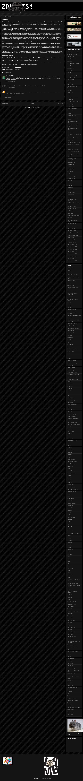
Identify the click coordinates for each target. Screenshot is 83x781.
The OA (69, 656)
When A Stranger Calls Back (73, 707)
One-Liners (69, 190)
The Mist (69, 649)
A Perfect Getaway (71, 280)
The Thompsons (71, 673)
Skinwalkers (70, 568)
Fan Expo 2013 (70, 111)
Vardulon (7, 90)
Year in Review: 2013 (72, 253)
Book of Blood (70, 332)
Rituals (69, 535)
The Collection (70, 613)
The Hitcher (70, 639)
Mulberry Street (70, 484)
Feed (68, 395)
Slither (68, 572)
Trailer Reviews (70, 237)
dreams (7, 69)
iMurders (69, 436)
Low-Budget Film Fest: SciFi (73, 154)
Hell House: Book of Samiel (73, 424)
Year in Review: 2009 (72, 244)
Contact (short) (70, 351)
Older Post (60, 103)
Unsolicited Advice (71, 242)
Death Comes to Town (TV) (73, 376)
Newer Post (5, 103)
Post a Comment (7, 97)
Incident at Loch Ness (72, 440)
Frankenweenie (70, 397)
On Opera (69, 180)
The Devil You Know (71, 223)
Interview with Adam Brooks (73, 142)
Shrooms (69, 558)
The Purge (69, 661)
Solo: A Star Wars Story (72, 583)
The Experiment (71, 625)
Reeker (69, 528)
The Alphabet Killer (71, 604)
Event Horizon (70, 390)
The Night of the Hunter (72, 651)
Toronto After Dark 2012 (72, 235)
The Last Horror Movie (72, 647)
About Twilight (70, 79)
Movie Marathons (71, 162)
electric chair (11, 69)
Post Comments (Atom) (35, 107)
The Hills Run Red (71, 636)
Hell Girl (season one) (72, 422)
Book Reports (70, 99)
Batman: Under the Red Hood (74, 315)
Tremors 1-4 (70, 683)
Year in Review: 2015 (72, 258)
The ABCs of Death (71, 601)
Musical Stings (70, 164)
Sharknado (69, 554)
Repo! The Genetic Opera (73, 533)
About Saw (69, 70)
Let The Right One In (72, 461)
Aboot (11, 12)
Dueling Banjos (70, 106)
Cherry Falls (70, 346)
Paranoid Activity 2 (71, 503)
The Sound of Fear (71, 230)
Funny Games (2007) (72, 404)
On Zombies (70, 187)
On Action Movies (71, 166)
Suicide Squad (70, 594)
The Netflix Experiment (72, 226)
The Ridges (70, 665)
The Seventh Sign (71, 667)
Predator (69, 514)
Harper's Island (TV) (71, 416)
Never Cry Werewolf (71, 491)
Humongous (70, 429)
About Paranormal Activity (73, 63)
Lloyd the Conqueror (71, 463)
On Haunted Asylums (72, 176)
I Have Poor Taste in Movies (73, 137)
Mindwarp (69, 475)
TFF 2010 (69, 217)
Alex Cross (69, 283)
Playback (69, 510)
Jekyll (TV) (69, 447)
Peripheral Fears (71, 192)
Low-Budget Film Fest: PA (73, 151)
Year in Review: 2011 (72, 249)
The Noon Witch (71, 228)
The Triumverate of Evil (72, 232)
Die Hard (69, 381)
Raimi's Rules (70, 194)
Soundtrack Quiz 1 (71, 206)
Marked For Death (71, 470)
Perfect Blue (70, 505)
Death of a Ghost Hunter (72, 379)
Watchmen (69, 702)
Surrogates (69, 597)
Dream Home (70, 383)
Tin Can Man (70, 680)
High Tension (70, 426)
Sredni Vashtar (70, 210)
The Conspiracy (70, 615)
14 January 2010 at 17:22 (11, 94)
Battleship (69, 317)
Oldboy (69, 494)
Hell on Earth (70, 132)
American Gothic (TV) (72, 291)
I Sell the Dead (70, 431)
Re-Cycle (69, 521)
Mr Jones (69, 482)
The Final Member (71, 627)
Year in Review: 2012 (72, 251)
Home (5, 12)
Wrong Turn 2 (70, 712)
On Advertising (70, 169)
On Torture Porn (71, 183)
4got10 (69, 270)
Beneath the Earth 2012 (72, 97)
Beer (68, 94)
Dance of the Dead (71, 360)
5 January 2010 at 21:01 (10, 81)
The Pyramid (70, 663)
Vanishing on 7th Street (72, 700)
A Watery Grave (70, 56)
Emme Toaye (8, 75)
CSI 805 (69, 358)
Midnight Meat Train (71, 473)
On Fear (69, 173)
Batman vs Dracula (71, 309)
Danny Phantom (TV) (72, 363)
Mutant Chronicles (71, 487)
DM (6, 84)
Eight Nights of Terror (72, 108)
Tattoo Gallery (70, 213)
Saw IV (69, 551)
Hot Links (28, 12)
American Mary (70, 296)
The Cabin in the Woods (72, 611)
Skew (68, 565)
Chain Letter (70, 344)
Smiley (68, 577)
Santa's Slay (70, 549)
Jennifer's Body (70, 449)
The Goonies (70, 634)
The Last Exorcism (71, 644)
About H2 (69, 61)
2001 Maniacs (70, 267)
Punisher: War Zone (71, 517)
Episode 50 (69, 388)
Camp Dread (70, 337)
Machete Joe (70, 466)
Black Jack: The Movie (72, 325)
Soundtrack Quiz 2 (71, 208)
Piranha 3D (69, 507)
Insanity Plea (70, 140)
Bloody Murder (70, 330)
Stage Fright (70, 589)
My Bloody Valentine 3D (72, 489)
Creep (68, 353)
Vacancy (69, 695)
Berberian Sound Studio (72, 323)
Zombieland (70, 714)
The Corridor (70, 618)
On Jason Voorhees (71, 178)
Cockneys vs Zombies (72, 349)
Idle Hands (69, 433)
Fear (68, 393)
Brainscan (69, 335)
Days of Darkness (71, 367)
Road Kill (69, 538)
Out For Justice (70, 498)
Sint (68, 563)
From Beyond (70, 402)
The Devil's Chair (71, 620)
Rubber (69, 547)
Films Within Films (71, 115)
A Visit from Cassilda (72, 54)
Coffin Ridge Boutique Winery (73, 101)
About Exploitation (71, 58)
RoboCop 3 (70, 540)
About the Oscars (71, 77)
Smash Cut (69, 575)
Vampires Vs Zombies (72, 698)
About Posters (70, 65)
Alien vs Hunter (70, 285)
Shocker (69, 556)
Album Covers (70, 84)
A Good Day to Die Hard (72, 274)
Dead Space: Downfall (72, 372)
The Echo (69, 622)
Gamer (69, 407)
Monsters (69, 477)
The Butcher (70, 608)
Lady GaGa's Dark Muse (72, 149)
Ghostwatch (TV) (71, 409)
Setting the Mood (71, 197)
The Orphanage (70, 658)
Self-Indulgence (19, 12)
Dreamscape (70, 386)
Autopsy (69, 305)
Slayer (68, 570)
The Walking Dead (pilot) (72, 676)
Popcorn (69, 512)
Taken (68, 599)
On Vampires (70, 185)
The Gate (69, 629)
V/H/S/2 (69, 693)
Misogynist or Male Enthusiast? (71, 159)
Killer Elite (69, 452)
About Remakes (71, 68)
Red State (69, 526)
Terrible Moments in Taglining (73, 215)
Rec (68, 524)
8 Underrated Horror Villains (73, 51)
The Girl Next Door (71, 632)
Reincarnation (70, 531)
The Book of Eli (70, 606)
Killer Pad (69, 454)
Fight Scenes (70, 113)
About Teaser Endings (72, 75)
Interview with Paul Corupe (73, 144)
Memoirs (69, 156)
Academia (69, 82)
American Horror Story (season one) (72, 294)
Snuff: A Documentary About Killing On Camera (73, 580)
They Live (69, 678)
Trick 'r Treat (70, 685)
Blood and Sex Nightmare (73, 328)
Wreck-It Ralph (70, 709)
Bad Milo (69, 307)
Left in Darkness (71, 459)
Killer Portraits (70, 147)
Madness (69, 468)
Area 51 (69, 302)
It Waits (69, 445)
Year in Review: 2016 (72, 260)
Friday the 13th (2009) (72, 400)
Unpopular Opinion (71, 239)
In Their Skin (70, 438)
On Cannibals (70, 171)
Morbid (69, 480)
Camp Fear (69, 339)
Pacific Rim (69, 501)
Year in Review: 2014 (72, 256)
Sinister (69, 561)
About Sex (69, 72)
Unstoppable (70, 691)
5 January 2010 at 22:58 (10, 87)
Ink (68, 443)
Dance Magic (70, 104)
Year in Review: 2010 (72, 246)
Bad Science (70, 90)
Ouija (68, 496)
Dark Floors (70, 365)
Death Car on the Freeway (73, 374)
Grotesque (69, 411)
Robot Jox (69, 545)
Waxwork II (69, 705)
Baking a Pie (70, 92)
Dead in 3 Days (70, 370)
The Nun (69, 654)
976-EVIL (69, 272)
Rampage (69, 519)
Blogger (49, 778)
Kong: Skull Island (71, 456)
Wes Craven (17, 69)
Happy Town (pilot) (71, 414)
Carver (68, 342)
